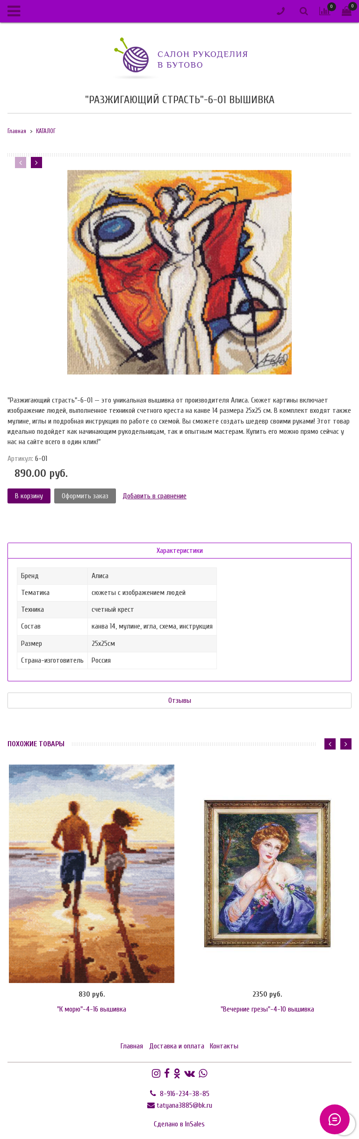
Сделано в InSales (179, 1124)
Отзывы (179, 700)
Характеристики (180, 550)
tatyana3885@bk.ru (184, 1105)
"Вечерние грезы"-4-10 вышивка (267, 1009)
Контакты (224, 1046)
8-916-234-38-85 (183, 1093)
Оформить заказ (85, 496)
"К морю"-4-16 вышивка (91, 1009)
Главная (16, 131)
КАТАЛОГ (46, 131)
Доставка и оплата (176, 1046)
